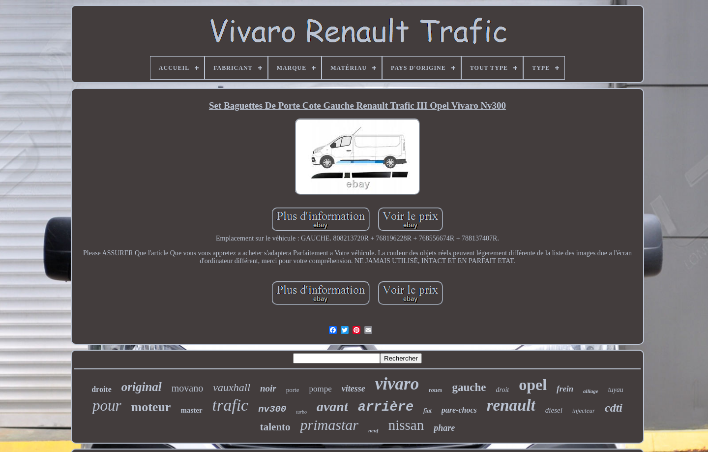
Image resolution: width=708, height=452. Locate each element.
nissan (406, 425)
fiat (427, 410)
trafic (230, 405)
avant (332, 406)
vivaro (397, 383)
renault (511, 405)
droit (502, 389)
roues (435, 390)
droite (101, 389)
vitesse (353, 388)
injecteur (583, 410)
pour (106, 405)
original (141, 386)
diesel (553, 410)
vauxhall (231, 387)
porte (292, 389)
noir (268, 388)
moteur (151, 407)
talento (275, 427)
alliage (590, 391)
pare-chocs (459, 410)
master (191, 410)
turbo (301, 412)
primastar (329, 425)
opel (533, 384)
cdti (613, 407)
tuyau (615, 389)
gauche (469, 387)
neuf (373, 430)
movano (187, 388)
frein (565, 388)
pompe (320, 388)
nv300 (272, 409)
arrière (385, 407)
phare (444, 428)
